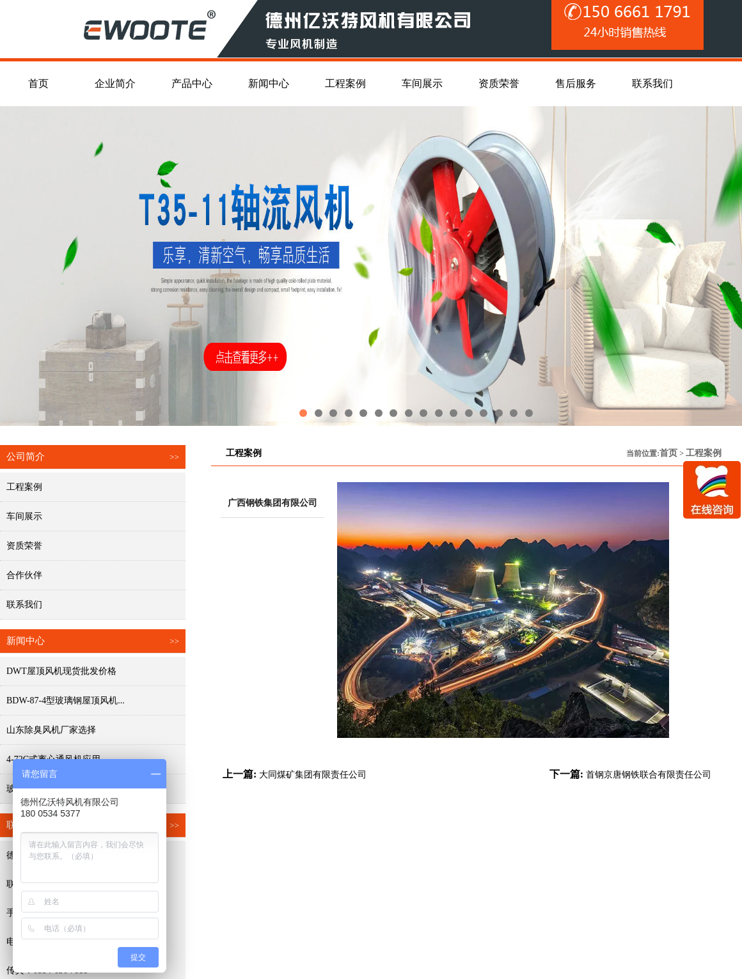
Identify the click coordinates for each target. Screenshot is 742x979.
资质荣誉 (24, 546)
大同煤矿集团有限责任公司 (313, 774)
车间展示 (24, 516)
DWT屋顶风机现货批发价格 (61, 671)
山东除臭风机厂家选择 (51, 730)
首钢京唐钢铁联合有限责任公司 (648, 774)
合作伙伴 (24, 575)
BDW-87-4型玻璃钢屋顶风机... (65, 700)
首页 (668, 453)
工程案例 (24, 487)
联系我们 (24, 604)
